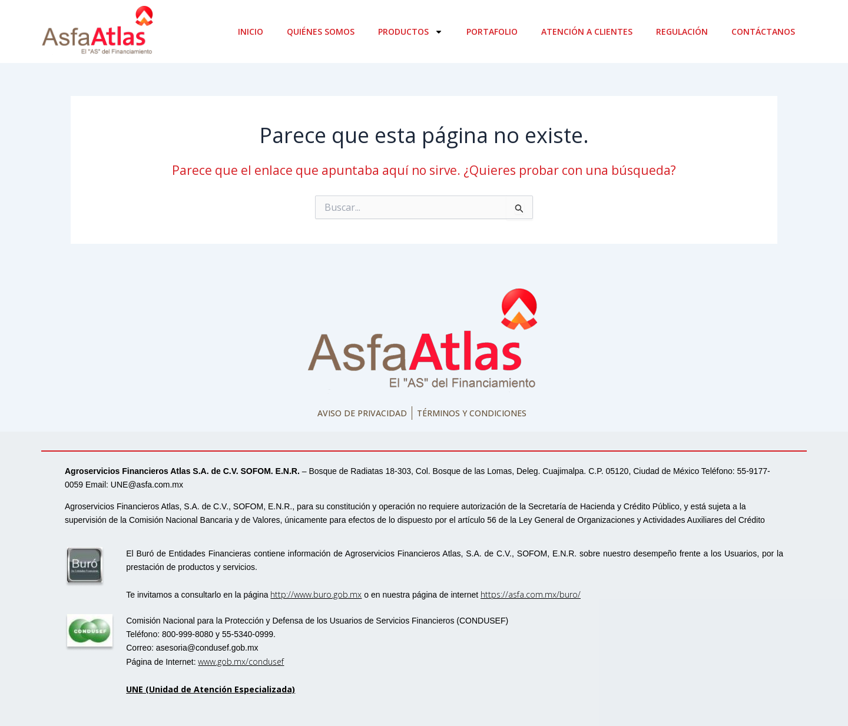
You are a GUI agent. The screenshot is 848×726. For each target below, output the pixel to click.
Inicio (250, 31)
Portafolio (492, 31)
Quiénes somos (321, 31)
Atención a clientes (586, 31)
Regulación (682, 31)
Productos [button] (410, 32)
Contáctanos (763, 31)
